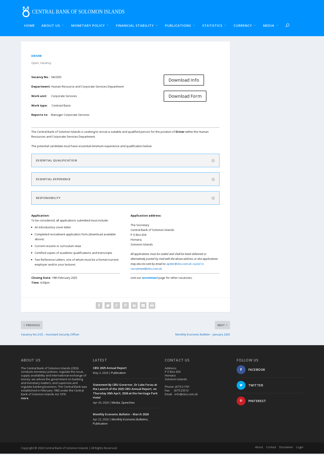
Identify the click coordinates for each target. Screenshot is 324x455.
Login (299, 449)
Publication (118, 374)
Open (35, 64)
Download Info (184, 81)
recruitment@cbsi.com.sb (146, 270)
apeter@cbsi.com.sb (179, 265)
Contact (271, 449)
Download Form (185, 98)
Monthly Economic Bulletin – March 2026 (121, 416)
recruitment (150, 279)
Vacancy (45, 64)
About (259, 449)
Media (116, 404)
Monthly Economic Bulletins (130, 421)
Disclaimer (286, 449)
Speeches (128, 404)
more (24, 399)
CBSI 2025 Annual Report (110, 369)
